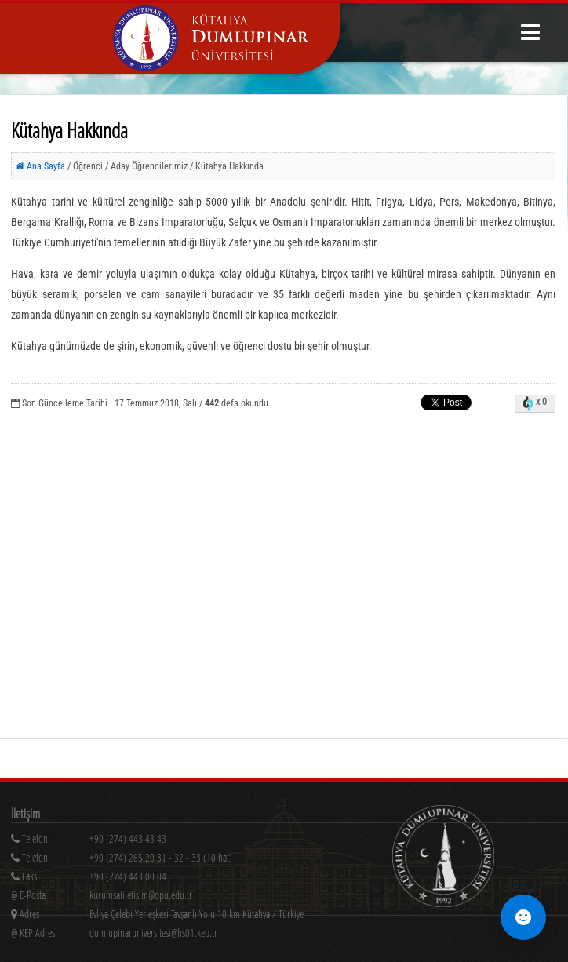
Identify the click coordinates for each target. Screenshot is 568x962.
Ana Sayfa (40, 166)
